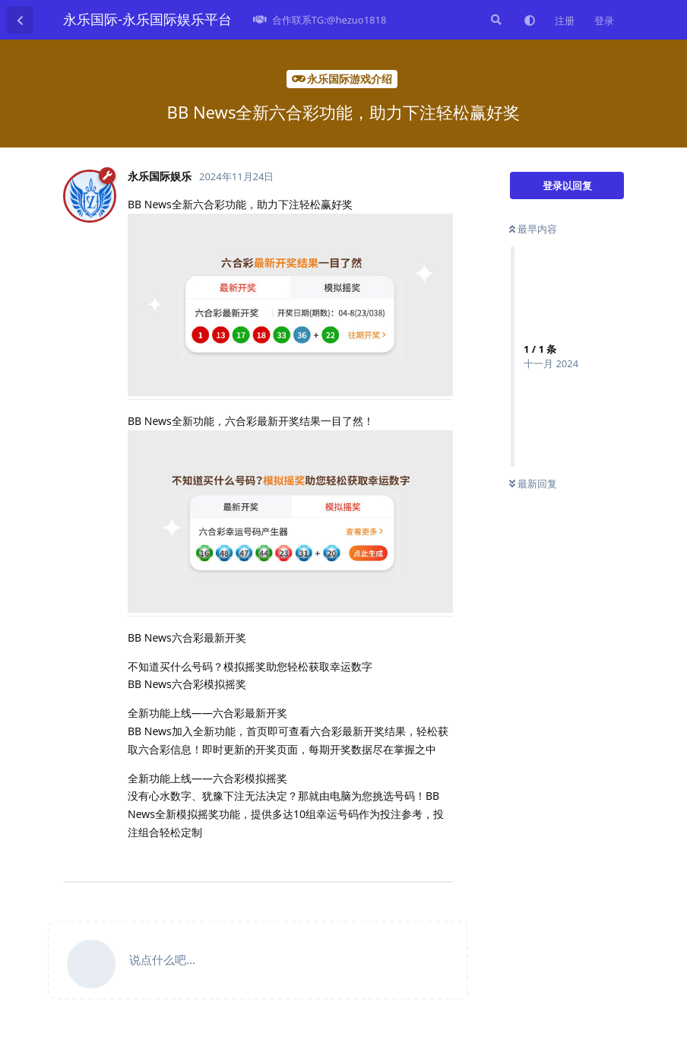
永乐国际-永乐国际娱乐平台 (147, 19)
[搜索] (495, 19)
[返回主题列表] (19, 19)
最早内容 (533, 229)
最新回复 (533, 483)
